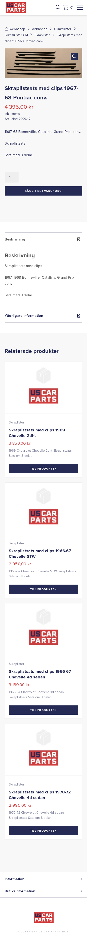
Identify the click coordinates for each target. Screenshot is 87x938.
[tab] (43, 270)
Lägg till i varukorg (43, 191)
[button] (74, 56)
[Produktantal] (12, 177)
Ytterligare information (24, 315)
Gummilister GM (16, 35)
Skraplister (42, 35)
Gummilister (62, 29)
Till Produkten (43, 469)
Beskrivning (15, 239)
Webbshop (39, 29)
